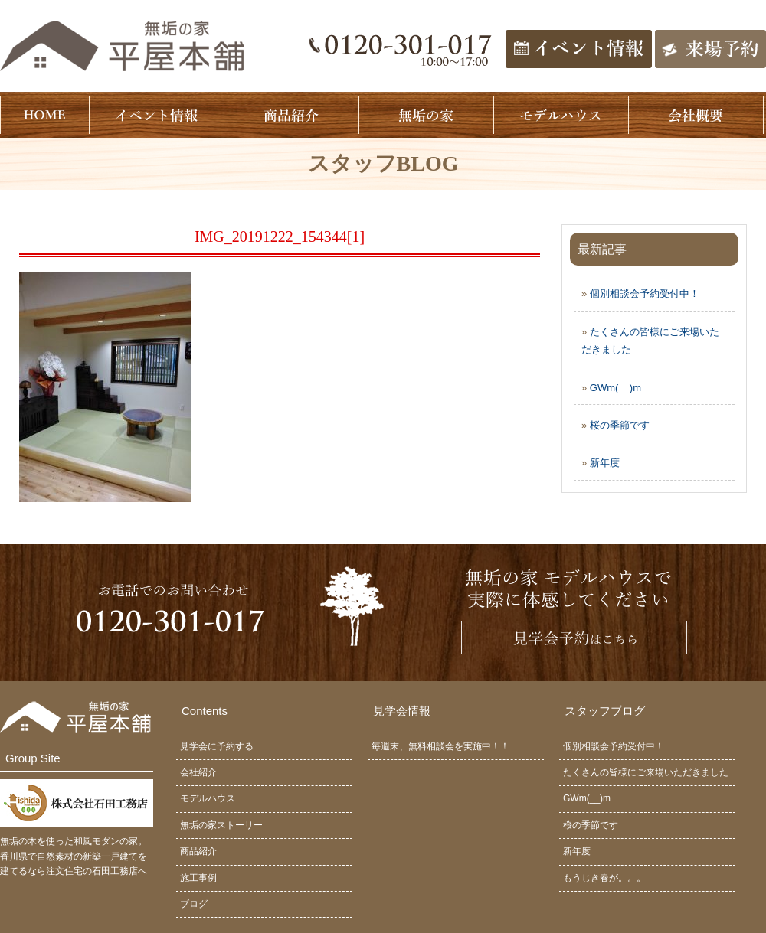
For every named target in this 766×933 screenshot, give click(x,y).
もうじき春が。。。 (604, 878)
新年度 (605, 462)
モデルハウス (207, 798)
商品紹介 (198, 851)
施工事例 (198, 878)
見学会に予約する (217, 746)
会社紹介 (198, 772)
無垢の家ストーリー (221, 825)
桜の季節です (620, 425)
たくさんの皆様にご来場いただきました (645, 772)
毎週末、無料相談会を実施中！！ (440, 746)
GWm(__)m (615, 387)
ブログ (194, 904)
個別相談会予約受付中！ (644, 293)
